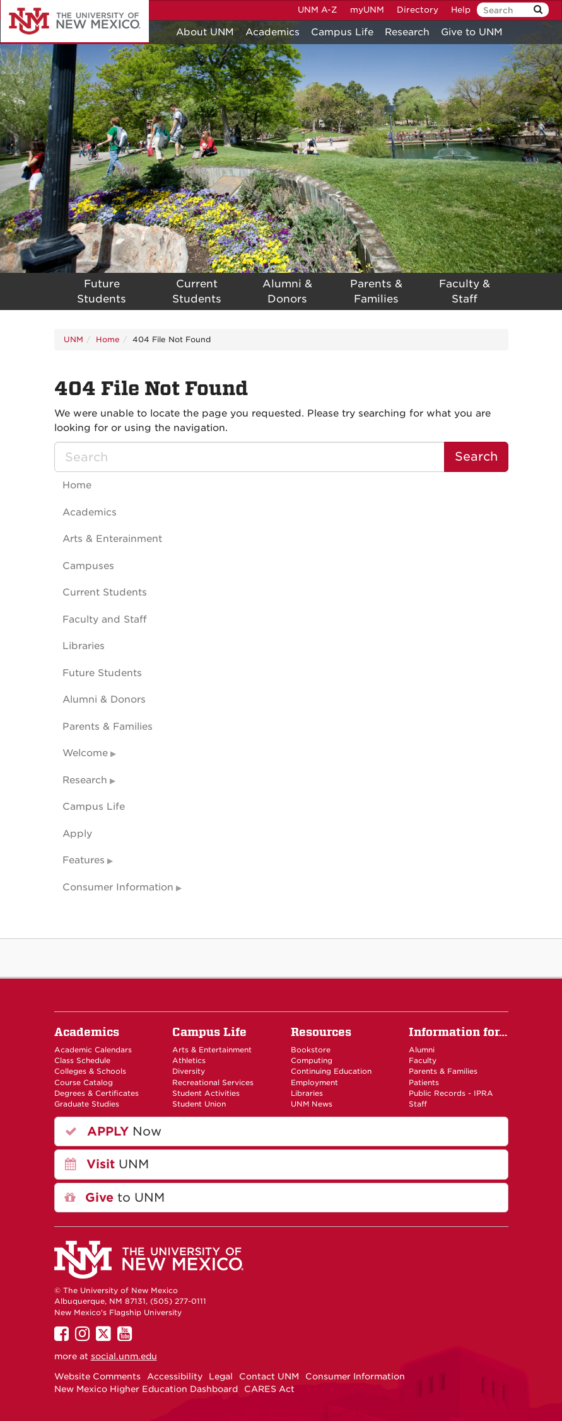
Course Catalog (83, 1082)
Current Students (196, 291)
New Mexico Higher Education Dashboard (146, 1389)
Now (113, 1131)
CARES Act (269, 1389)
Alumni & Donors (287, 291)
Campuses (88, 566)
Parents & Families (376, 291)
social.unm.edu (124, 1356)
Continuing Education (331, 1071)
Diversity (188, 1071)
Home (108, 339)
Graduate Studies (86, 1104)
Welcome (85, 753)
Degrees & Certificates (96, 1093)
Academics (272, 32)
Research (407, 32)
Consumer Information (117, 887)
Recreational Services (213, 1082)
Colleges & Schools (90, 1071)
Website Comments (97, 1376)
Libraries (83, 646)
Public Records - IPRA (451, 1093)
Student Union (199, 1104)
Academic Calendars (93, 1049)
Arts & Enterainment (112, 538)
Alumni (422, 1049)
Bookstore (311, 1049)
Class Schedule (82, 1060)
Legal (221, 1376)
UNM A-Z (317, 9)
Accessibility (174, 1376)
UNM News (311, 1104)
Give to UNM (472, 32)
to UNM (115, 1197)
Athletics (189, 1060)
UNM (73, 339)
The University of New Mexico (75, 22)
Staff (418, 1104)
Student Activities (206, 1093)
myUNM (367, 9)
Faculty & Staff (464, 291)
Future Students (101, 291)
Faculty (422, 1060)
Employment (314, 1082)
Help (461, 9)
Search (476, 456)
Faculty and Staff (104, 619)
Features (83, 860)
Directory (417, 9)
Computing (311, 1060)
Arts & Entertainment (212, 1049)
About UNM (205, 32)
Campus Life (342, 32)
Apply (77, 833)
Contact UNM (269, 1376)
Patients (424, 1082)
